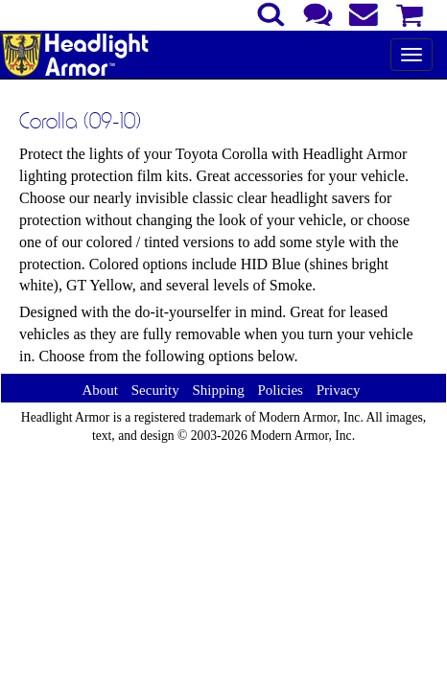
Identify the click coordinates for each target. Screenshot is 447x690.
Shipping (218, 390)
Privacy (339, 390)
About (100, 390)
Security (155, 390)
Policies (280, 390)
